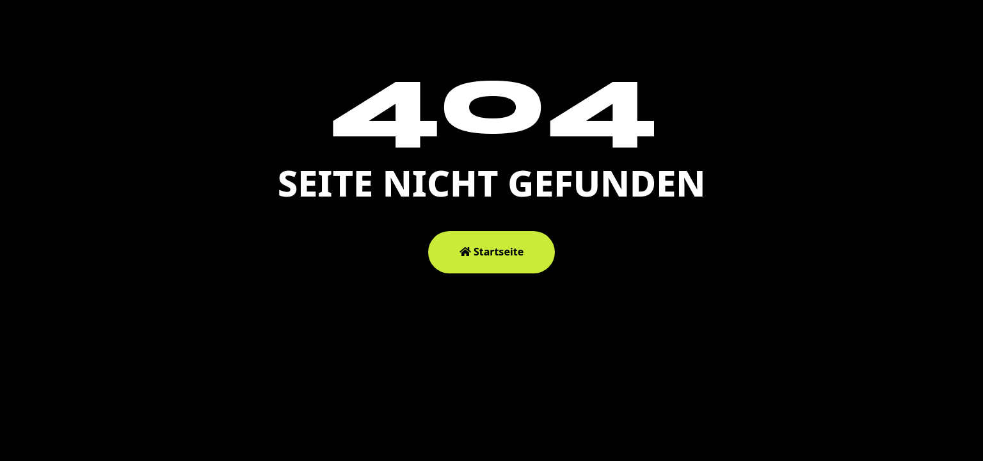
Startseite (491, 252)
